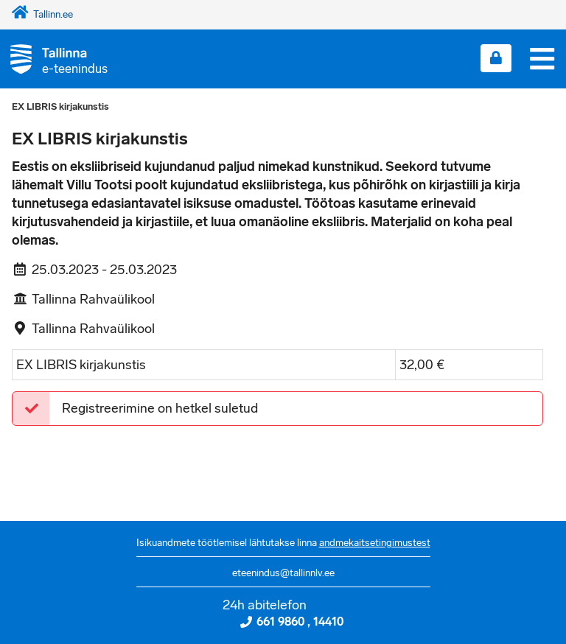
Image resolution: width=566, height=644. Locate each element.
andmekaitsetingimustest (374, 542)
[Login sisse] (496, 58)
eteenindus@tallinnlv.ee (283, 573)
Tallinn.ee (42, 14)
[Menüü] (542, 59)
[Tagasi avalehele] (54, 59)
